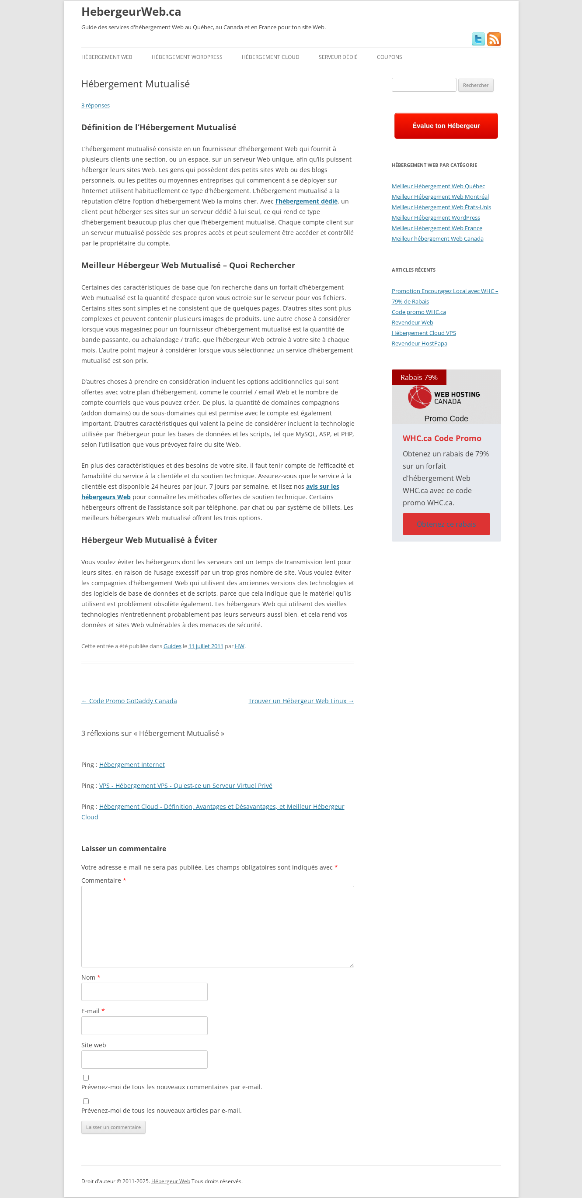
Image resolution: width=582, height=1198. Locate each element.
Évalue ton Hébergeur (446, 125)
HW (239, 646)
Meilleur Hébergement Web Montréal (440, 196)
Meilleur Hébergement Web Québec (438, 186)
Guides (172, 646)
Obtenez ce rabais (446, 524)
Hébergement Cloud (271, 57)
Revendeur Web (412, 322)
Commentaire (103, 880)
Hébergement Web (106, 57)
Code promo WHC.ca (419, 312)
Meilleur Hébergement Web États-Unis (441, 207)
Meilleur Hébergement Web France (437, 228)
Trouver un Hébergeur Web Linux (301, 701)
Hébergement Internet (132, 764)
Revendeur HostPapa (419, 343)
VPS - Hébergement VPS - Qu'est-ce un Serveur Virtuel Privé (185, 785)
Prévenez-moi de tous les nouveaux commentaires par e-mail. (171, 1087)
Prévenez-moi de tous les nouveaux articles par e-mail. (161, 1110)
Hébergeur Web (170, 1181)
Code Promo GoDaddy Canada (129, 701)
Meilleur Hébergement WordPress (436, 217)
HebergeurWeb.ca (131, 11)
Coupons (389, 57)
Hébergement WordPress (187, 57)
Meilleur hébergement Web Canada (438, 238)
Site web (93, 1045)
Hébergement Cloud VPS (424, 333)
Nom (91, 977)
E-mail (93, 1011)
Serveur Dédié (338, 57)
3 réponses (95, 105)
